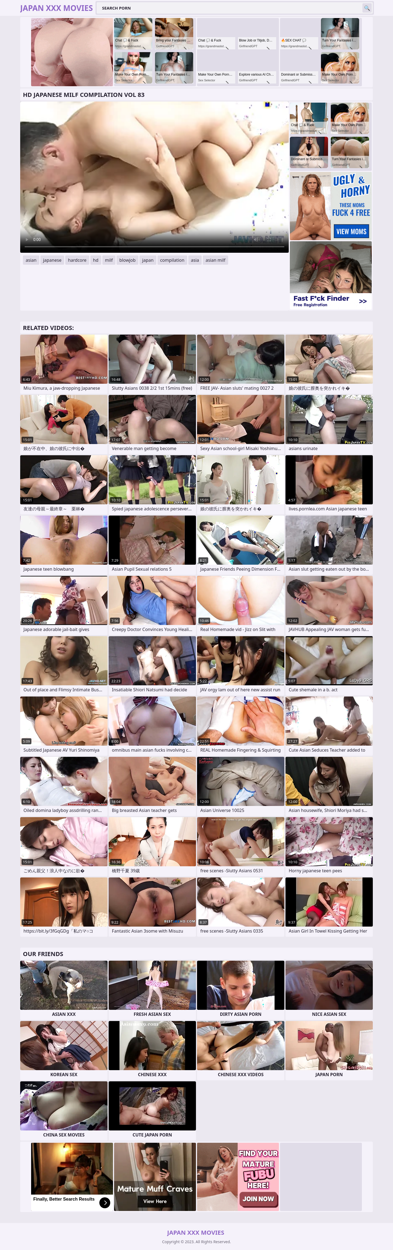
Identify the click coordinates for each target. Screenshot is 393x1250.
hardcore (77, 260)
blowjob (127, 260)
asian (31, 260)
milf (109, 260)
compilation (172, 260)
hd (96, 260)
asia (195, 260)
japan (148, 260)
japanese (52, 260)
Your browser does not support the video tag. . (154, 177)
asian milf (215, 260)
